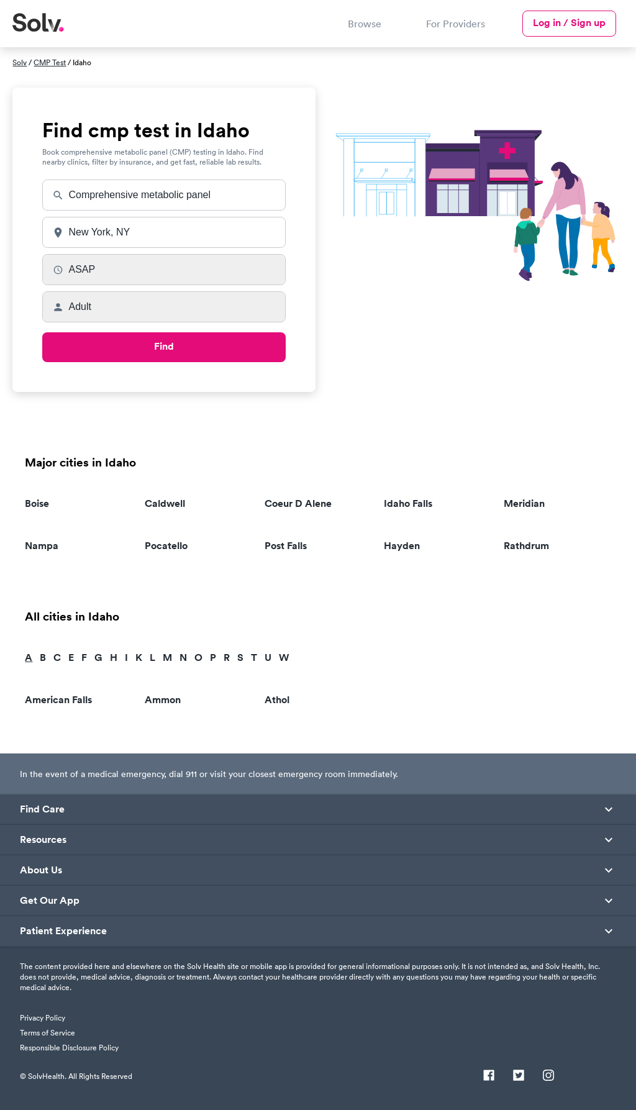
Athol (277, 699)
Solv (19, 62)
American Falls (58, 699)
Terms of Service (47, 1032)
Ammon (163, 699)
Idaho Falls (408, 503)
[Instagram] (548, 1076)
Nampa (41, 545)
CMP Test (50, 62)
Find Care (42, 809)
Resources (43, 840)
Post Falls (286, 545)
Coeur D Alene (298, 503)
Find (164, 346)
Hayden (402, 545)
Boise (37, 503)
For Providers (455, 23)
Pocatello (166, 545)
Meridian (524, 503)
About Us (41, 870)
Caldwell (165, 503)
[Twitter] (518, 1076)
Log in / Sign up (569, 22)
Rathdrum (526, 545)
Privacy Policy (42, 1017)
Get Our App (50, 901)
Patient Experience (63, 931)
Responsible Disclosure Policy (69, 1047)
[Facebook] (488, 1076)
